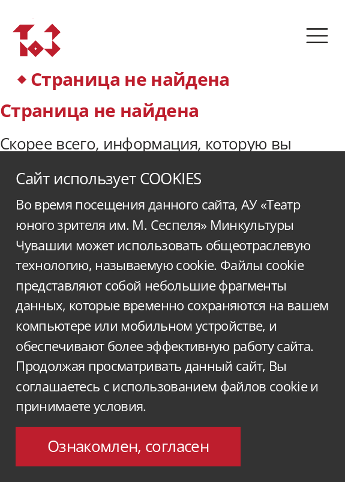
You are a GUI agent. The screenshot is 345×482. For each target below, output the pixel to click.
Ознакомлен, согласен (128, 446)
